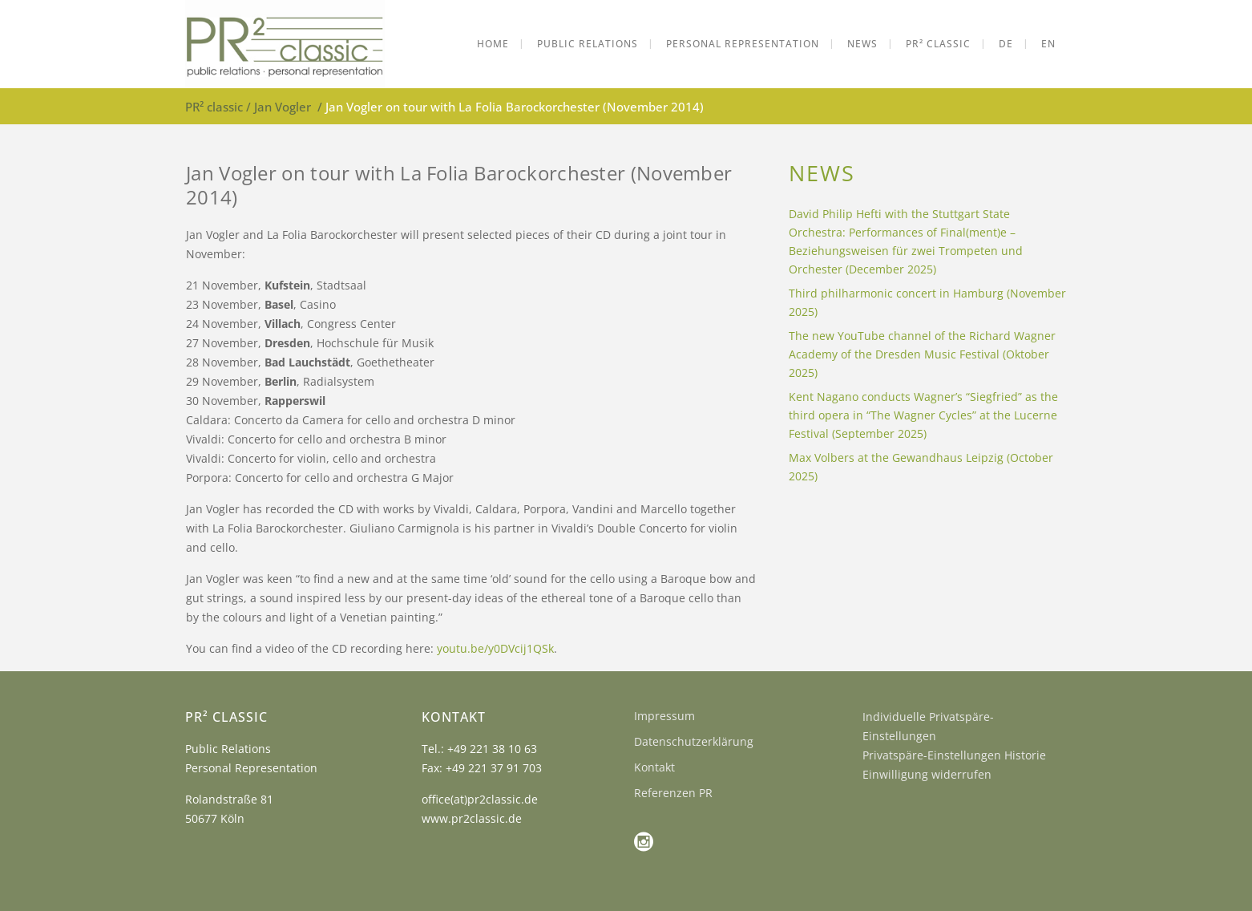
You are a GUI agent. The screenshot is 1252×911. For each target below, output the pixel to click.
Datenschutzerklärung (693, 741)
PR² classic (214, 107)
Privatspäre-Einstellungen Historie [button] (954, 755)
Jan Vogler (282, 107)
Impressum (664, 715)
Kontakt (654, 767)
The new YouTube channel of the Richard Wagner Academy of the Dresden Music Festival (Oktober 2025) (922, 354)
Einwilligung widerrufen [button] (927, 774)
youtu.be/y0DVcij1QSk (495, 648)
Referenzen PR (673, 792)
